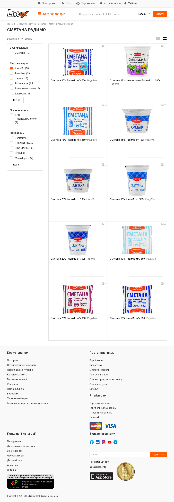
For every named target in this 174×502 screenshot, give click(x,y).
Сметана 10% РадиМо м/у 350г (133, 258)
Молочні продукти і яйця (61, 24)
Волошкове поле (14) (27, 88)
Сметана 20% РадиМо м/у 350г (133, 318)
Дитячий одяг (15, 460)
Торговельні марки (17, 398)
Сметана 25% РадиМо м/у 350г (74, 318)
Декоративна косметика (21, 446)
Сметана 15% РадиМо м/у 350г (74, 139)
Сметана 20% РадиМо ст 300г (73, 258)
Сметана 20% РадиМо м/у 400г (74, 80)
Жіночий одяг (14, 451)
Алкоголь (12, 465)
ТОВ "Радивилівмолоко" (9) (26, 119)
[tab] (51, 13)
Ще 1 (16, 164)
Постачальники (15, 388)
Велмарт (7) (21, 137)
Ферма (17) (21, 78)
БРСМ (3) (20, 153)
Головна (11, 24)
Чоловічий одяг (15, 455)
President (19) (23, 73)
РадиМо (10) (22, 68)
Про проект (13, 360)
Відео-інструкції (98, 384)
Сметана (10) (22, 52)
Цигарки (11, 470)
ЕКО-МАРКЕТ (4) (24, 147)
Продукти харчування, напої (32, 24)
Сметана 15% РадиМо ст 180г (132, 139)
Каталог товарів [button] (51, 14)
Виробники (13, 393)
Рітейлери (12, 384)
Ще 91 (16, 100)
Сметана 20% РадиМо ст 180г (73, 199)
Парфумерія (14, 441)
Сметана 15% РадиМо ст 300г (132, 199)
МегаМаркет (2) (24, 158)
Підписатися (158, 454)
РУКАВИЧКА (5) (24, 143)
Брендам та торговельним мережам (27, 403)
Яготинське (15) (24, 83)
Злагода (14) (22, 93)
